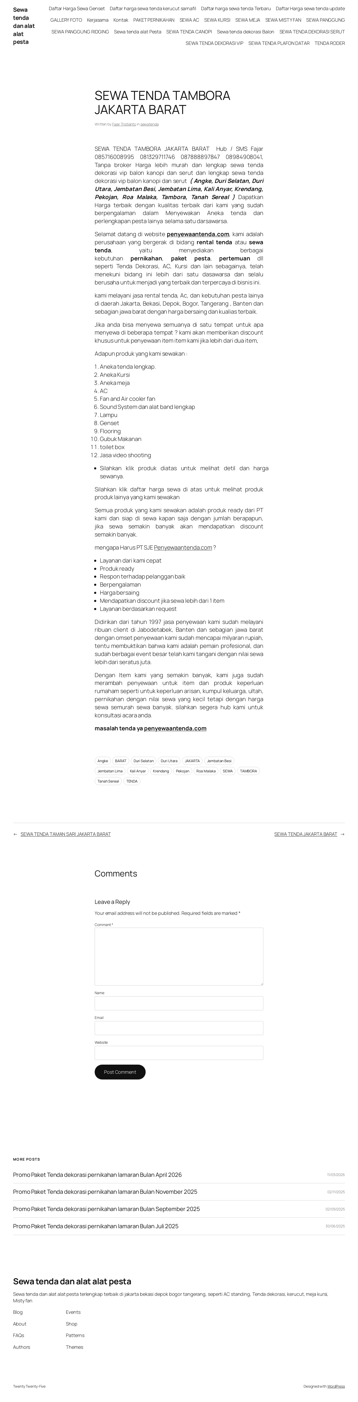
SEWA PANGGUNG (325, 20)
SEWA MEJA (247, 20)
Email (99, 1017)
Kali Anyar (138, 770)
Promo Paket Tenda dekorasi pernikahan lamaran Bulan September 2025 (106, 1209)
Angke (103, 760)
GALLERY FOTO (66, 20)
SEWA (228, 770)
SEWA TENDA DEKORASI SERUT (312, 31)
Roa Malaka (205, 770)
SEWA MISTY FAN (283, 20)
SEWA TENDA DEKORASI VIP (214, 43)
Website (101, 1042)
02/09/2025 (335, 1209)
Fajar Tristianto (124, 124)
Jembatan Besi (219, 760)
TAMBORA (248, 770)
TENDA (132, 781)
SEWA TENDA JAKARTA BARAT (305, 834)
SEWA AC (189, 20)
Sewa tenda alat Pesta (137, 31)
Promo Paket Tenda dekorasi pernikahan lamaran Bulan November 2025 (105, 1192)
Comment (104, 924)
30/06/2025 (335, 1226)
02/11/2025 (336, 1191)
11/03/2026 (336, 1174)
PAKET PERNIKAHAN (153, 20)
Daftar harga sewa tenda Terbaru (236, 8)
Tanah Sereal (108, 781)
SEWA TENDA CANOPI (189, 31)
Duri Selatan (144, 760)
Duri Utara (169, 760)
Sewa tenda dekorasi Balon (246, 31)
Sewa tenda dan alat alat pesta (24, 26)
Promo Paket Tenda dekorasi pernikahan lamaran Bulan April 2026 (98, 1175)
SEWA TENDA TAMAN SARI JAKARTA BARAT (66, 834)
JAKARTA (192, 760)
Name (99, 992)
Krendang (161, 770)
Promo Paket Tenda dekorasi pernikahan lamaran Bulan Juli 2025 (96, 1226)
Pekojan (182, 770)
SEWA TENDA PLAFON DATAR (279, 43)
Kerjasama (98, 20)
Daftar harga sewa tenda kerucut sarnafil (153, 8)
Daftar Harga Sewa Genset (77, 8)
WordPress (336, 1386)
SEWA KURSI (217, 20)
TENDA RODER (330, 43)
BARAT (120, 760)
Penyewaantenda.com (183, 547)
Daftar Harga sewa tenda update (310, 8)
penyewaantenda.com (175, 728)
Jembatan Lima (110, 770)
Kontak (120, 20)
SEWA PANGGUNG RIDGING (80, 31)
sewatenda (149, 124)
